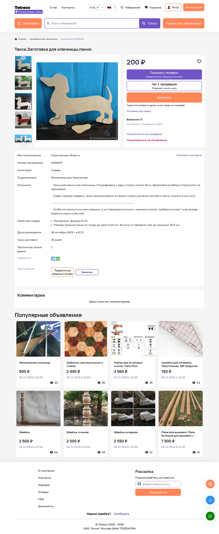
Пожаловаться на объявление (147, 140)
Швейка (24, 432)
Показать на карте (189, 155)
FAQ (41, 499)
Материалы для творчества (43, 39)
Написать (87, 272)
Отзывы (43, 492)
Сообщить (121, 514)
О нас (53, 7)
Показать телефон (164, 74)
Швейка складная (126, 432)
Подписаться (158, 492)
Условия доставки (139, 111)
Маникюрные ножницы (34, 362)
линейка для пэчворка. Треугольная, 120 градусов (179, 364)
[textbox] (111, 7)
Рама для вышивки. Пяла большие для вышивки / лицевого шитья (178, 433)
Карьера (43, 485)
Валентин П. (135, 119)
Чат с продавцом (164, 86)
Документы (46, 506)
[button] (23, 57)
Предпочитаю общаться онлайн (62, 272)
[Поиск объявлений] (95, 23)
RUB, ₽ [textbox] (94, 7)
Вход (173, 7)
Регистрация (193, 7)
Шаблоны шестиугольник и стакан (85, 364)
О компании (46, 470)
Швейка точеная (78, 432)
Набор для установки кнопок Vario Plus (128, 364)
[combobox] (96, 7)
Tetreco (22, 7)
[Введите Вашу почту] (162, 484)
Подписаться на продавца (144, 134)
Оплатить (164, 97)
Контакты (68, 7)
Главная (20, 39)
